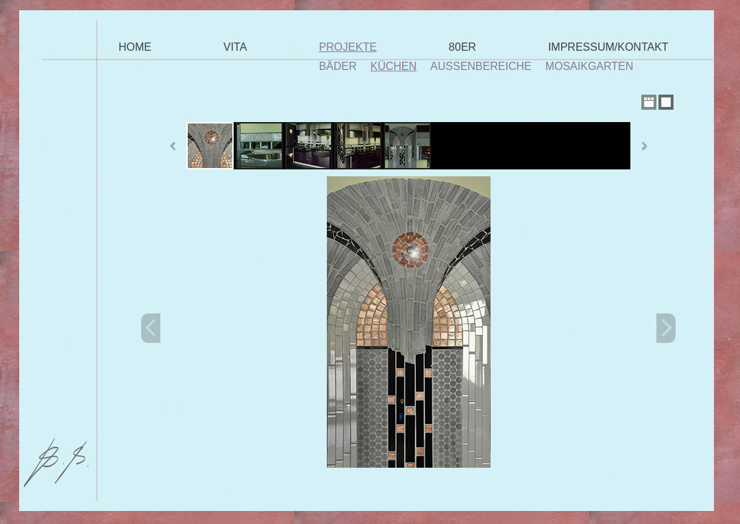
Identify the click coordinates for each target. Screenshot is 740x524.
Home (135, 47)
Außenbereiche (481, 66)
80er (462, 47)
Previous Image (150, 328)
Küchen (394, 66)
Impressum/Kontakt (608, 47)
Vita (235, 47)
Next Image (666, 328)
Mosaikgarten (589, 66)
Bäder (337, 66)
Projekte (347, 47)
